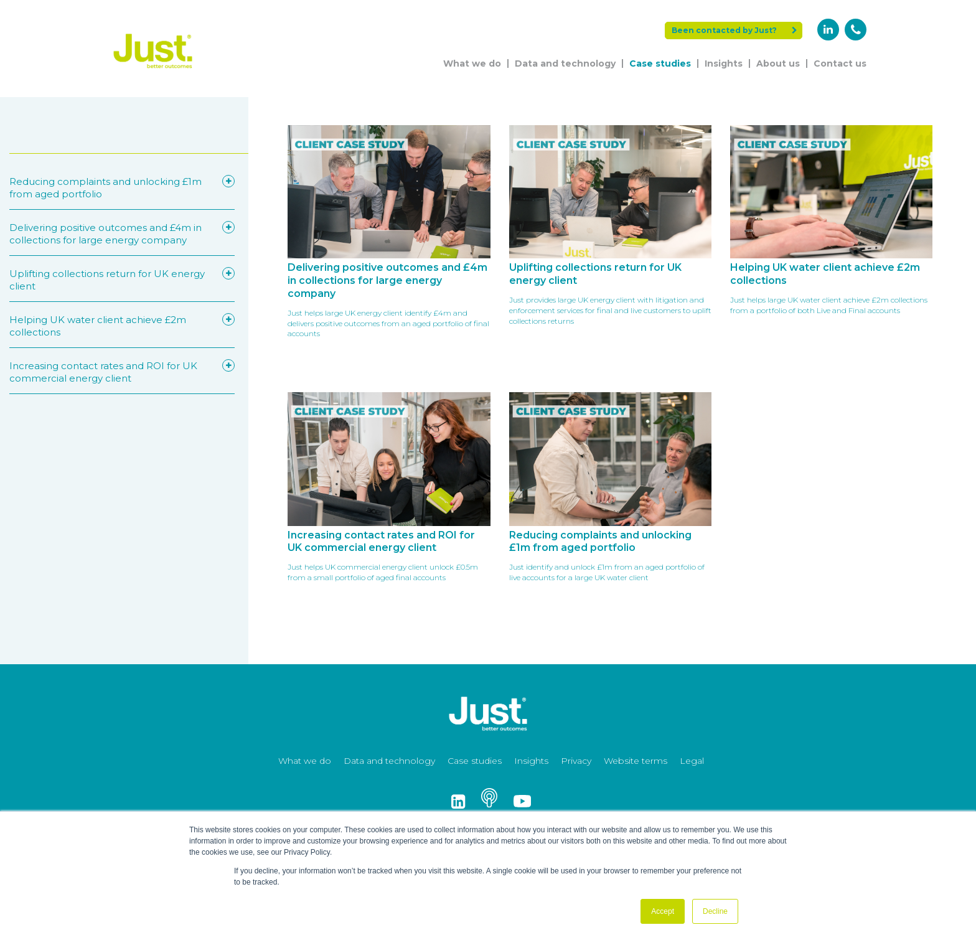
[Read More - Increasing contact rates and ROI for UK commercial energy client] (388, 498)
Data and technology (565, 63)
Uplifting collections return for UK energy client (112, 279)
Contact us (840, 63)
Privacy (576, 760)
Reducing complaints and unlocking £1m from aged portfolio (112, 187)
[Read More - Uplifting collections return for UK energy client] (610, 243)
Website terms (635, 760)
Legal (692, 760)
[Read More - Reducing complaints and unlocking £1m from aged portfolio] (610, 498)
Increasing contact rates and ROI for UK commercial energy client (112, 371)
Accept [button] (662, 911)
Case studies (660, 63)
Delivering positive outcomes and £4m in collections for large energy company (112, 233)
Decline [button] (715, 911)
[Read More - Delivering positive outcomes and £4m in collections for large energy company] (388, 243)
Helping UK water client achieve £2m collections (112, 325)
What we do (472, 63)
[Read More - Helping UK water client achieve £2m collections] (831, 243)
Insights (724, 63)
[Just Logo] (153, 70)
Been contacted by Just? (734, 30)
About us (778, 63)
